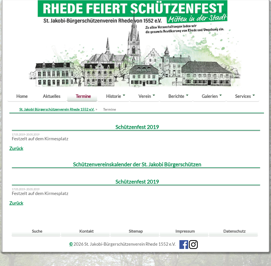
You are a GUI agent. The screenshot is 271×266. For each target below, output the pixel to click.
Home (22, 96)
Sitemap (136, 231)
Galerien (210, 96)
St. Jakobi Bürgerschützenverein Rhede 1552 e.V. (56, 109)
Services (243, 96)
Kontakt (86, 231)
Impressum (185, 231)
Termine (83, 96)
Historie (113, 96)
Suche (37, 231)
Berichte (176, 96)
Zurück (16, 148)
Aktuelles (51, 96)
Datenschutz (234, 231)
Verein (145, 96)
